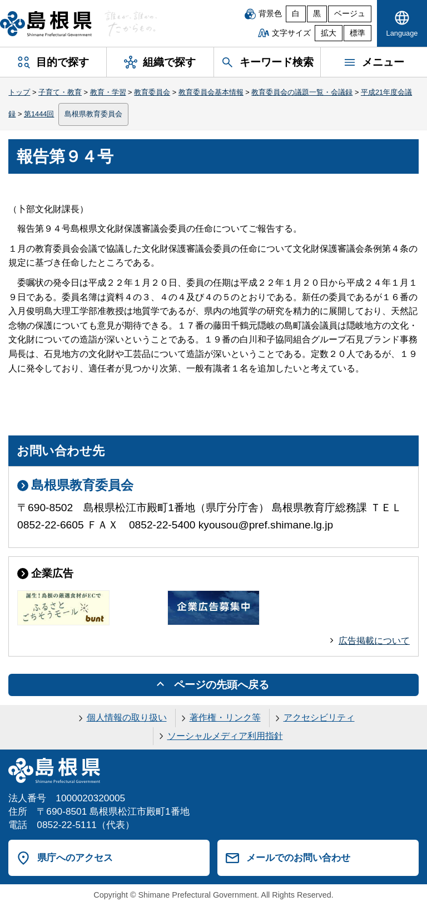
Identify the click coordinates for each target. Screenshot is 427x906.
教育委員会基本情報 (211, 92)
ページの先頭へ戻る (221, 684)
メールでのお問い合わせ (298, 857)
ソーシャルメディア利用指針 (225, 736)
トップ (19, 92)
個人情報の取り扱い (127, 717)
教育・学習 (108, 92)
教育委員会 (152, 92)
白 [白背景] (296, 13)
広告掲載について (374, 640)
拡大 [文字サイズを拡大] (328, 33)
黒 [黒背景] (317, 13)
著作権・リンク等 (225, 717)
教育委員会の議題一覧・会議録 (301, 92)
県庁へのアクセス (75, 857)
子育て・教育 (60, 92)
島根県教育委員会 (93, 114)
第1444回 (39, 114)
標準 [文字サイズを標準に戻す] (357, 33)
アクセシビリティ (319, 717)
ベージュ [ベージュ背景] (349, 13)
